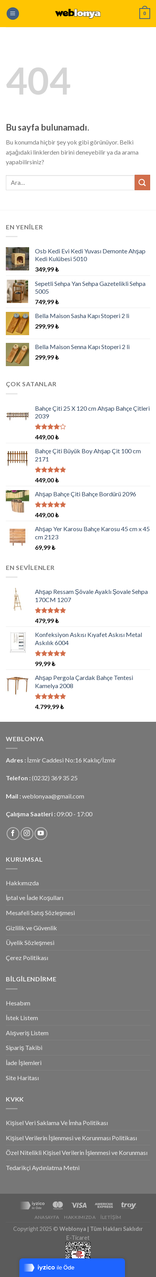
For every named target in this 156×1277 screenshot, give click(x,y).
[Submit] (142, 182)
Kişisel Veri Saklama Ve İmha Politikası (57, 1122)
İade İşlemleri (24, 1062)
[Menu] (13, 13)
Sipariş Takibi (24, 1047)
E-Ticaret (78, 1237)
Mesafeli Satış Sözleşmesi (40, 912)
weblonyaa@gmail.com (53, 796)
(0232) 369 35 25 (55, 777)
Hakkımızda (22, 882)
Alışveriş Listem (27, 1032)
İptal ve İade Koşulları (34, 897)
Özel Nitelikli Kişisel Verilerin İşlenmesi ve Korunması (76, 1152)
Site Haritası (22, 1077)
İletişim (111, 1217)
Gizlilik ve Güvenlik (31, 927)
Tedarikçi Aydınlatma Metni (43, 1167)
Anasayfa (47, 1217)
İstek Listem (22, 1017)
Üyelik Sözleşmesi (30, 942)
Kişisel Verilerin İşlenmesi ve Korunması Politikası (71, 1137)
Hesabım (18, 1003)
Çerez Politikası (27, 957)
